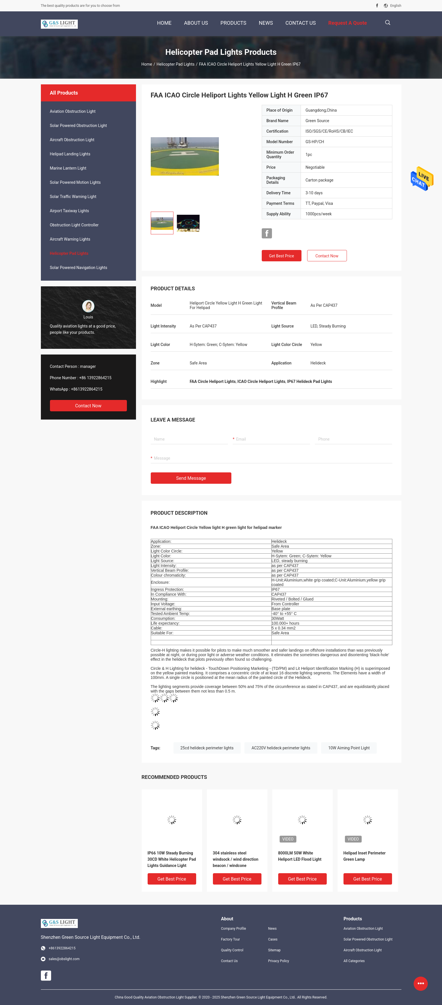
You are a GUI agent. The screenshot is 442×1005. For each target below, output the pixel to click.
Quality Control (232, 950)
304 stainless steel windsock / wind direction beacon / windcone (236, 859)
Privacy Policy (278, 961)
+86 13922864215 (95, 378)
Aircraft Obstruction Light (72, 139)
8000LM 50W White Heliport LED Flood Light (300, 856)
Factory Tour (230, 939)
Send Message (191, 478)
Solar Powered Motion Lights (75, 182)
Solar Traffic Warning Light (73, 196)
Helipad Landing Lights (70, 154)
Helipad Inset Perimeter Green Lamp (364, 856)
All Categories (354, 961)
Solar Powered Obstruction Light (78, 125)
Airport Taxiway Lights (69, 210)
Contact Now (88, 405)
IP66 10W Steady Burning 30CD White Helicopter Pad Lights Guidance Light (172, 859)
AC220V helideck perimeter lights (281, 748)
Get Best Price (281, 256)
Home (146, 64)
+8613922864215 (86, 389)
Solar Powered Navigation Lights (78, 267)
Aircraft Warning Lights (70, 239)
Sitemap (274, 950)
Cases (272, 939)
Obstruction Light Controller (74, 225)
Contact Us (229, 961)
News (272, 929)
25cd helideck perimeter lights (207, 748)
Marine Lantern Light (68, 168)
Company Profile (233, 929)
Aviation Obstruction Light (73, 111)
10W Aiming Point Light (349, 748)
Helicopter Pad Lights (176, 64)
